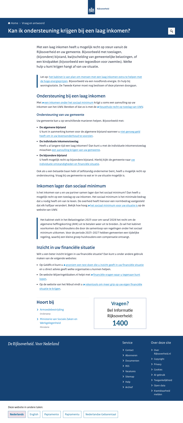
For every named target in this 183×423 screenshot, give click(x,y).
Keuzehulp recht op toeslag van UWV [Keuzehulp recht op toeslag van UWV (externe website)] (120, 107)
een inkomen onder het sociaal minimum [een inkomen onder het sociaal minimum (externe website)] (68, 102)
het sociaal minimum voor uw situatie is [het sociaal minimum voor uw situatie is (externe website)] (113, 205)
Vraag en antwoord (33, 23)
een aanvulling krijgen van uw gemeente (76, 150)
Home (13, 23)
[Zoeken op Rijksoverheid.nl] (171, 31)
